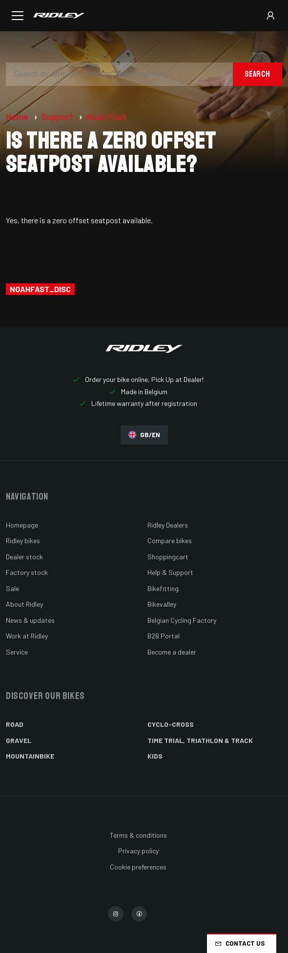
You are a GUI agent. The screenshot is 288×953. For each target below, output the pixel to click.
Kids (155, 756)
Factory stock (27, 572)
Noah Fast (106, 116)
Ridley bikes (23, 540)
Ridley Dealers (167, 525)
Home (18, 116)
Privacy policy (138, 851)
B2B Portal (163, 636)
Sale (12, 588)
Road (14, 724)
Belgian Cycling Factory (181, 620)
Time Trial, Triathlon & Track (200, 740)
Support (58, 116)
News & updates (30, 620)
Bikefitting (163, 588)
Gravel (18, 740)
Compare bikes (169, 540)
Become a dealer (171, 652)
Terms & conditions (138, 835)
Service (17, 652)
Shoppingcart (167, 556)
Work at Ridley (27, 636)
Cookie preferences (138, 867)
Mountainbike (30, 756)
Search (257, 74)
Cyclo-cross (170, 724)
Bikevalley (161, 604)
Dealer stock (24, 556)
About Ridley (24, 604)
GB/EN (144, 435)
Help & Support (170, 572)
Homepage (22, 525)
